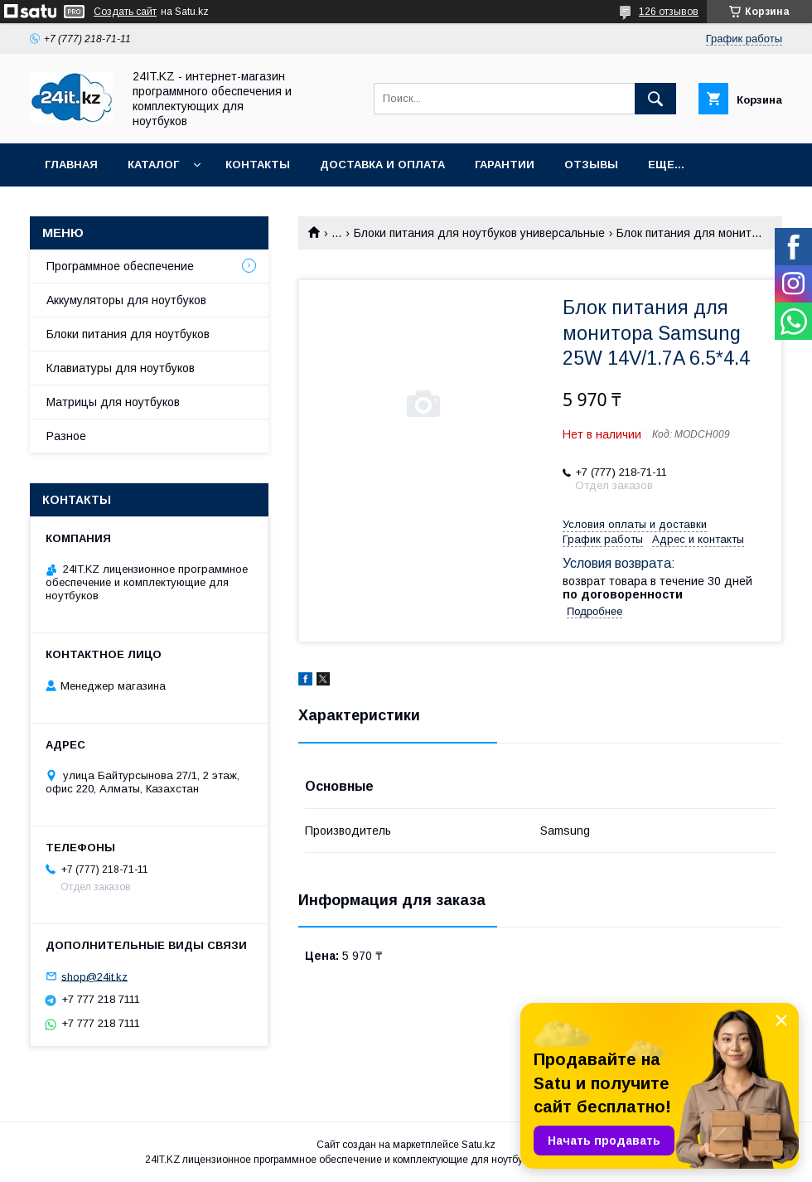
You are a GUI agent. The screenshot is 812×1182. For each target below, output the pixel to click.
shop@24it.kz (94, 976)
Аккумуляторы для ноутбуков (126, 300)
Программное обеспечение (120, 266)
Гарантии (504, 164)
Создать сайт (125, 11)
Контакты (257, 164)
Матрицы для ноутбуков (113, 402)
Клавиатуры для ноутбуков (120, 368)
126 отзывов (668, 11)
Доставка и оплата (382, 164)
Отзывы (591, 164)
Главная (71, 164)
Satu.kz (478, 1145)
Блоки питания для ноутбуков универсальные (479, 233)
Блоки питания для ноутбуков (128, 334)
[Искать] (655, 98)
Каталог (153, 164)
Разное (66, 436)
